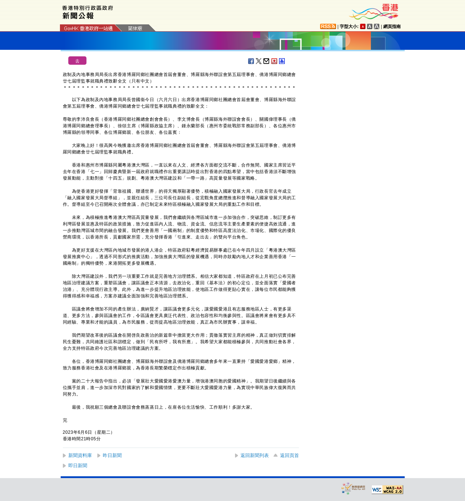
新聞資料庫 (80, 455)
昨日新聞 (112, 455)
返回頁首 (289, 455)
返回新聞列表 (254, 455)
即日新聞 (77, 465)
